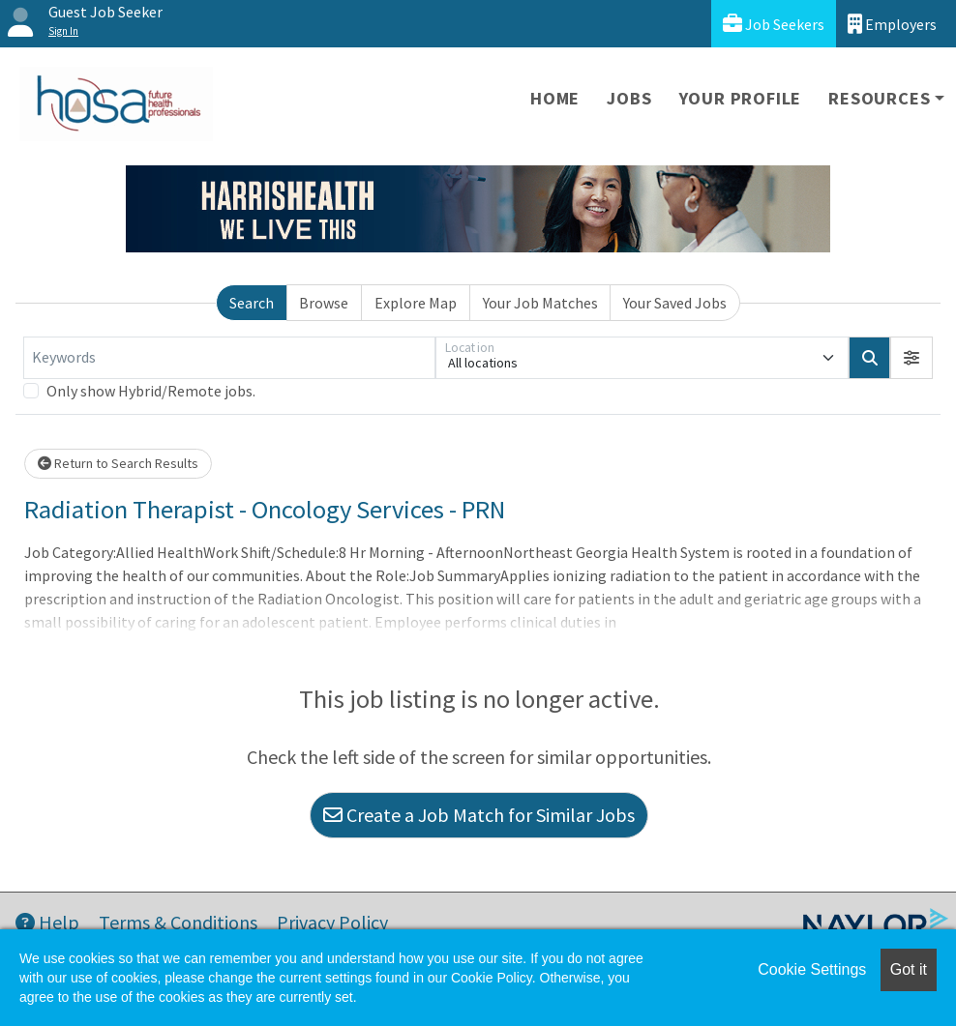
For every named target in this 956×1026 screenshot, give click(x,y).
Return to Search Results (118, 463)
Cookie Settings (812, 969)
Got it (908, 969)
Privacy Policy (332, 922)
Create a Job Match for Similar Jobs (479, 815)
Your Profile (740, 98)
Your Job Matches (540, 302)
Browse (323, 302)
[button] (911, 358)
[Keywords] (229, 358)
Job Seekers (773, 24)
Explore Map (415, 302)
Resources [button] (879, 98)
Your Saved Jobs (675, 302)
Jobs (629, 98)
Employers (892, 24)
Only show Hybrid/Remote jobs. (150, 390)
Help (47, 922)
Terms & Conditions (178, 922)
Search (251, 302)
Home (555, 98)
